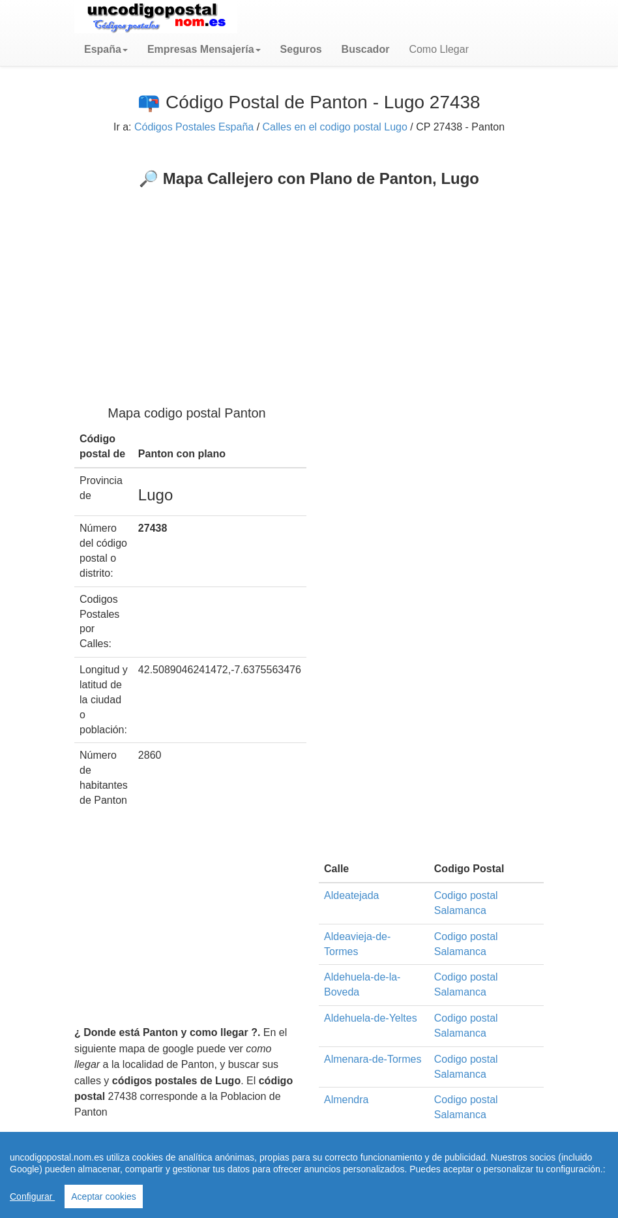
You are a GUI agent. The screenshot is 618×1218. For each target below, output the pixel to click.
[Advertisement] (309, 285)
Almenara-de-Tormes (372, 1059)
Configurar (32, 1196)
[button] (106, 49)
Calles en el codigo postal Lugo (335, 126)
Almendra (346, 1099)
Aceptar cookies (103, 1196)
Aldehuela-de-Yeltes (370, 1018)
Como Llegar (439, 49)
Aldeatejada (351, 895)
